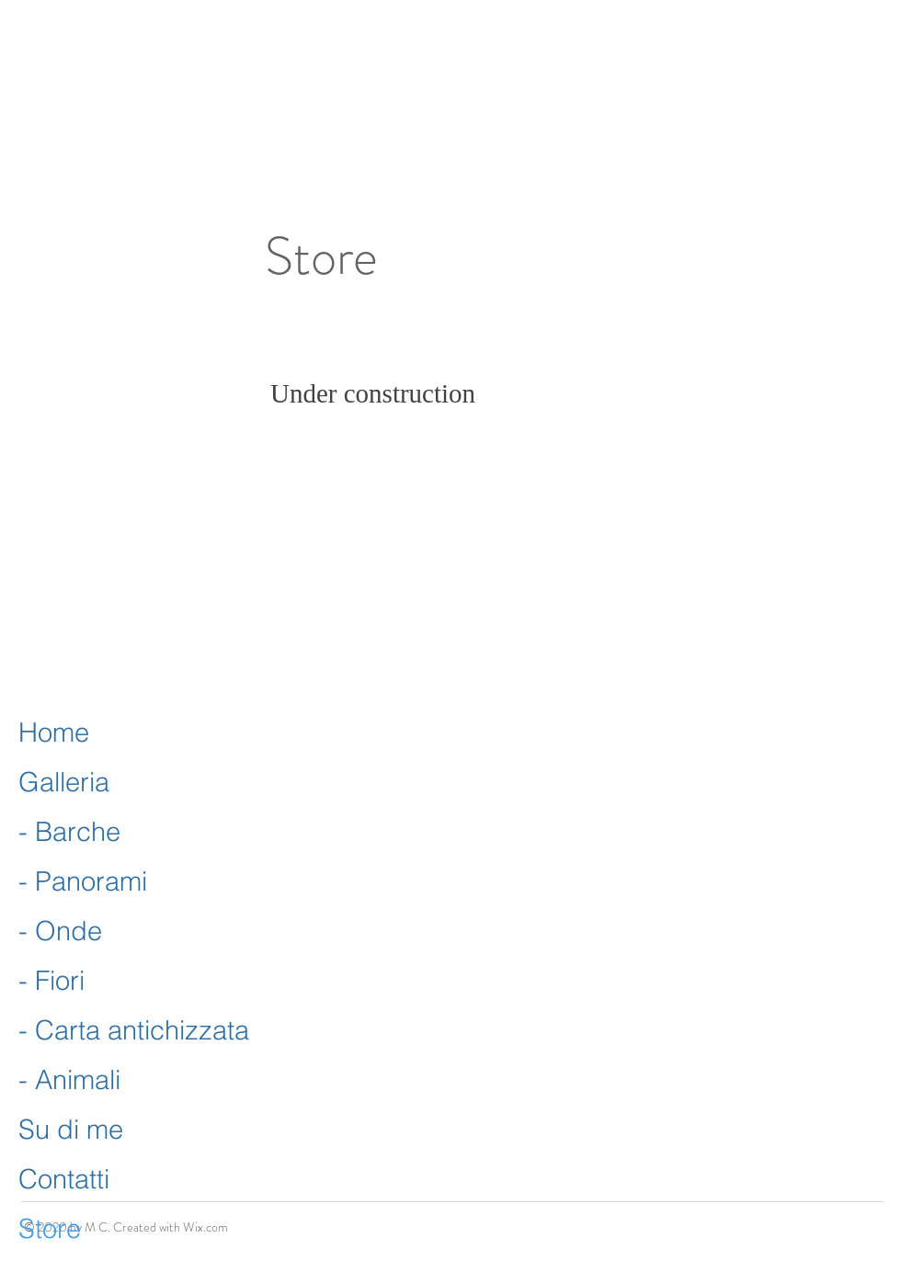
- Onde (60, 930)
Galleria (63, 782)
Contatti (63, 1179)
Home (53, 732)
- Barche (69, 831)
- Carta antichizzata (133, 1030)
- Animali (69, 1079)
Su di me (70, 1129)
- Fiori (51, 980)
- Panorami (82, 881)
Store (49, 1228)
